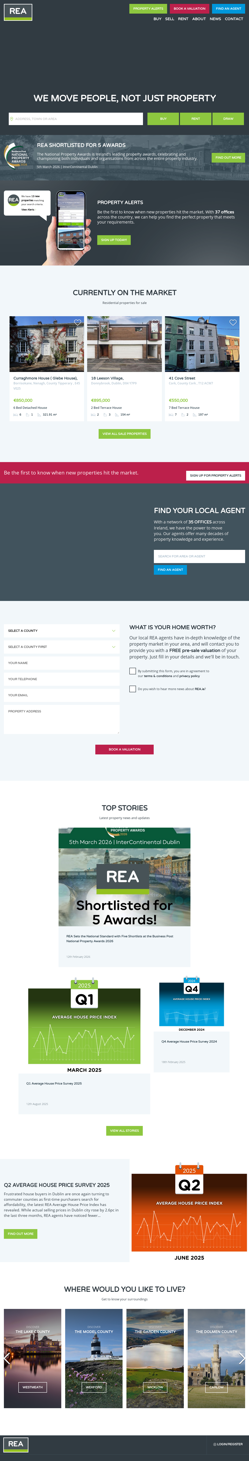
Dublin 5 (207, 1290)
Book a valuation (189, 9)
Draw (228, 119)
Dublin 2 (137, 1290)
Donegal (207, 1286)
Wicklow (137, 1330)
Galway (160, 1311)
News (215, 19)
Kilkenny (113, 1315)
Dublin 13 (184, 1300)
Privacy (150, 1455)
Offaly (205, 1320)
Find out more (228, 158)
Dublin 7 (160, 1296)
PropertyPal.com (201, 1455)
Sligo (135, 1325)
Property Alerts (148, 9)
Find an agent (228, 9)
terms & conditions (158, 673)
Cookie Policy (100, 1455)
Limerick (184, 1315)
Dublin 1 (113, 1290)
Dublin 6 (113, 1296)
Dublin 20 (207, 1305)
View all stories (124, 938)
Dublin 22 (114, 1311)
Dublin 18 (184, 1305)
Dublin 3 (160, 1290)
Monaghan (185, 1320)
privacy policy (189, 673)
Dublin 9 (207, 1296)
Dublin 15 (114, 1305)
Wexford (113, 1330)
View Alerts (28, 209)
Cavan (135, 1286)
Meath (159, 1320)
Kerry (182, 1311)
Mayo (135, 1320)
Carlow (113, 1286)
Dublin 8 (183, 1296)
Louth (112, 1320)
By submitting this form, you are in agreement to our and (173, 670)
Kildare (206, 1311)
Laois (135, 1315)
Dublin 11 (137, 1300)
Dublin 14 (207, 1300)
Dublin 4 (183, 1290)
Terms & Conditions (127, 1455)
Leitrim (160, 1315)
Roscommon (116, 1325)
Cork (181, 1286)
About (199, 19)
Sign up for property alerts (215, 468)
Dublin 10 (114, 1300)
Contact (234, 19)
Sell (169, 19)
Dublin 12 (161, 1300)
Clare (158, 1286)
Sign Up (71, 1354)
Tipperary (161, 1325)
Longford (207, 1315)
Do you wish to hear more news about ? (172, 685)
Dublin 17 (161, 1305)
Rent (183, 19)
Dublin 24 (137, 1311)
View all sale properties (125, 430)
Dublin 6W (138, 1296)
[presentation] (159, 699)
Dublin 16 (137, 1305)
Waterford (185, 1325)
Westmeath (208, 1325)
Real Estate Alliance (66, 1455)
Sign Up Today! (114, 241)
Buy (157, 19)
